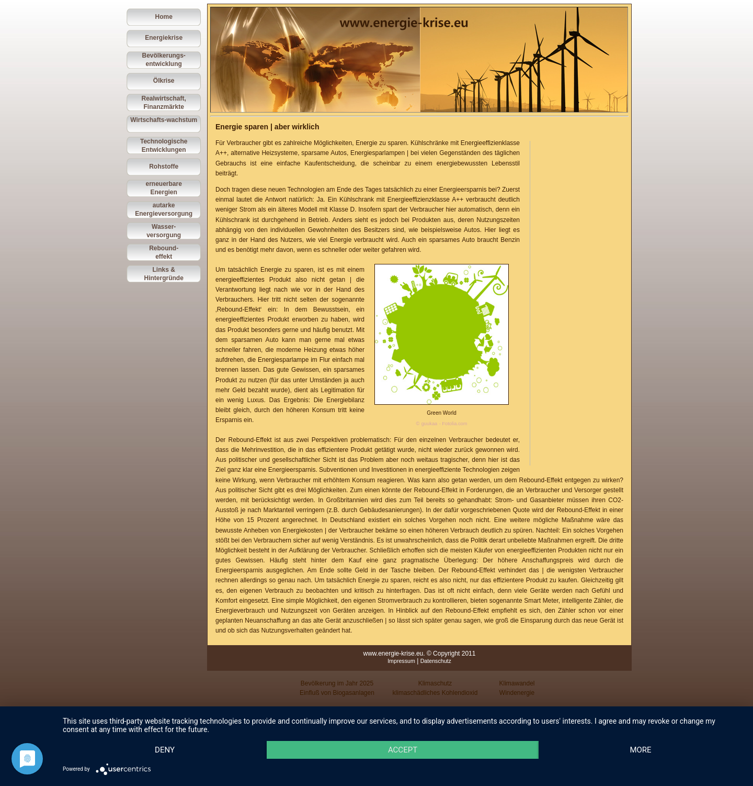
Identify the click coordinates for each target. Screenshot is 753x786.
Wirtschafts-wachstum (163, 120)
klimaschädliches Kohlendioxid (435, 692)
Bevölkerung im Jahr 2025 (337, 683)
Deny (165, 750)
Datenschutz (435, 661)
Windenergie (516, 692)
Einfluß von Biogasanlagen (337, 692)
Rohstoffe (163, 166)
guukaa (429, 423)
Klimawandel (516, 683)
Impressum (401, 661)
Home (164, 16)
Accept (402, 750)
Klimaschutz (435, 683)
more (640, 750)
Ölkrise (164, 80)
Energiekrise (163, 37)
